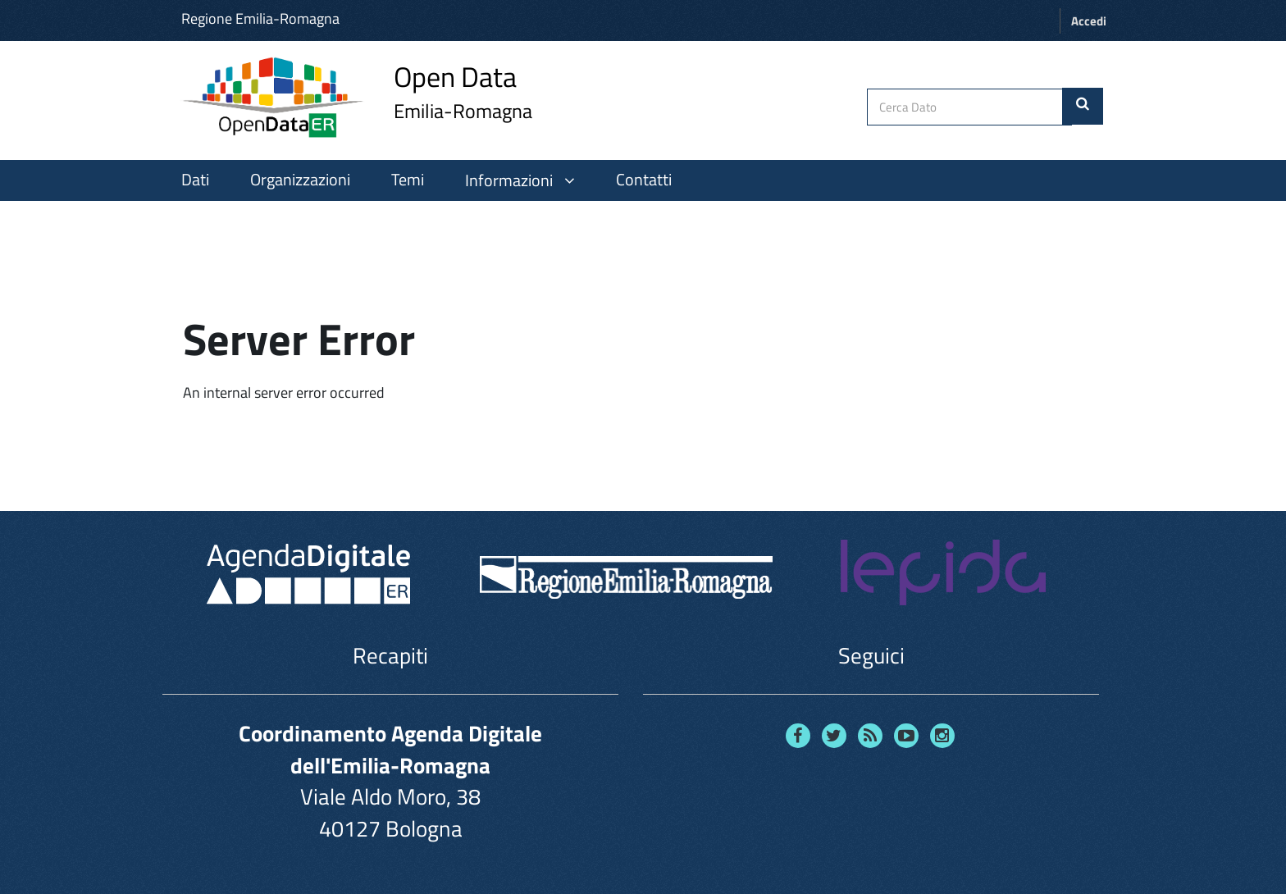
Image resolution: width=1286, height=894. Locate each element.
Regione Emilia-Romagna (260, 18)
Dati (195, 179)
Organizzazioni (300, 179)
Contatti (644, 179)
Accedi (1088, 20)
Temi (407, 179)
